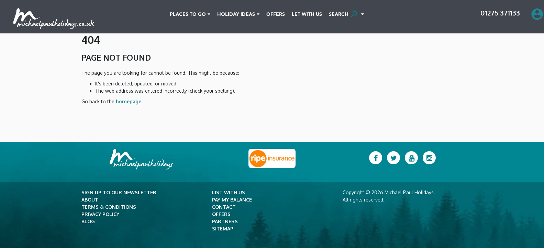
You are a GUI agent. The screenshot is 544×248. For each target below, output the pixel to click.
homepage (127, 101)
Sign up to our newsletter (118, 192)
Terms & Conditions (108, 207)
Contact (224, 207)
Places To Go (188, 14)
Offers (275, 14)
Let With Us (307, 14)
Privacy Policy (100, 214)
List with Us (228, 192)
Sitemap (222, 228)
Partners (225, 221)
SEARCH (344, 14)
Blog (88, 221)
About (89, 200)
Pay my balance (232, 200)
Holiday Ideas (236, 14)
